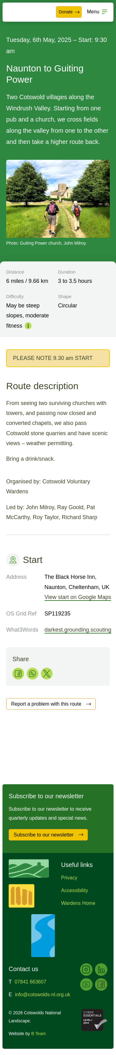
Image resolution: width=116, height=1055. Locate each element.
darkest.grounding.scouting (78, 630)
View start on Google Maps (78, 597)
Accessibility (74, 890)
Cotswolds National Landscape (23, 12)
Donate (69, 12)
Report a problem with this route (51, 704)
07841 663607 (30, 981)
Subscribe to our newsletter (49, 834)
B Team (38, 1033)
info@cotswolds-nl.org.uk (42, 994)
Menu (93, 11)
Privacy (69, 877)
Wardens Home (78, 903)
